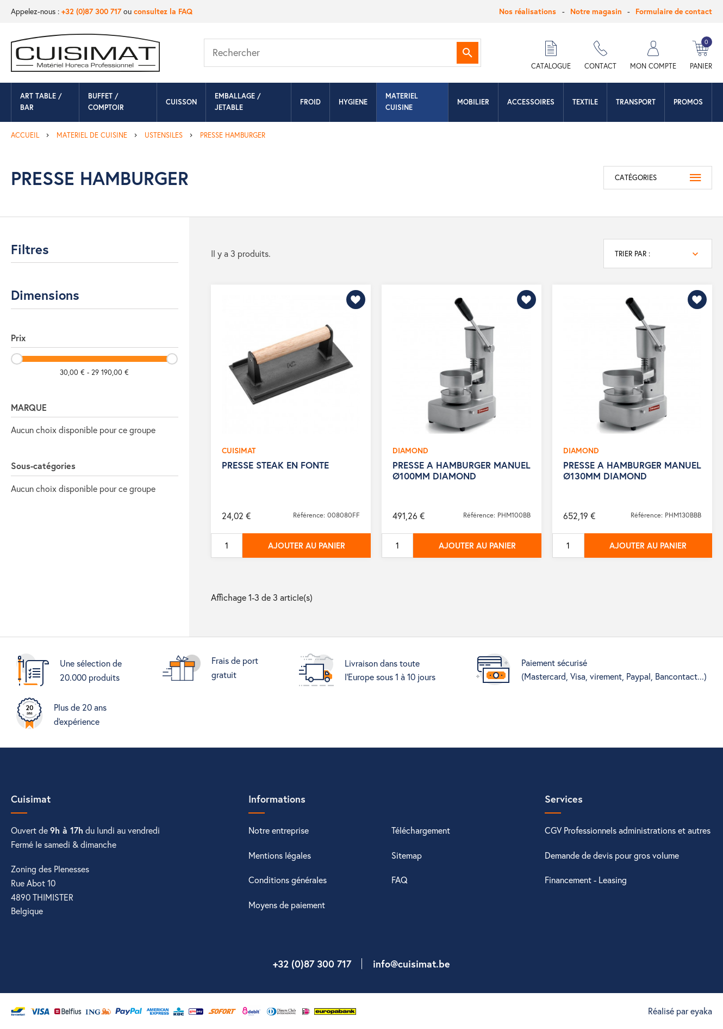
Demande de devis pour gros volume (612, 855)
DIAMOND (410, 450)
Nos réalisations (527, 11)
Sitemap (406, 855)
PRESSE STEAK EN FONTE (275, 465)
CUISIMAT (238, 450)
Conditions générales (287, 879)
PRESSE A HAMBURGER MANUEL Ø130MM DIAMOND (632, 470)
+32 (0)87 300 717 (91, 11)
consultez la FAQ (163, 11)
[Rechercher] (342, 53)
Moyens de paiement (286, 904)
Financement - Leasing (586, 879)
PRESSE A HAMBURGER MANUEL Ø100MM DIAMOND (461, 470)
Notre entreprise (278, 830)
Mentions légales (279, 855)
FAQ (399, 879)
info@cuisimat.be (411, 963)
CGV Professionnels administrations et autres (627, 830)
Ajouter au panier (306, 545)
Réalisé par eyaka (680, 1010)
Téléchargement (420, 830)
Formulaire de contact (673, 11)
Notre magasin (596, 11)
